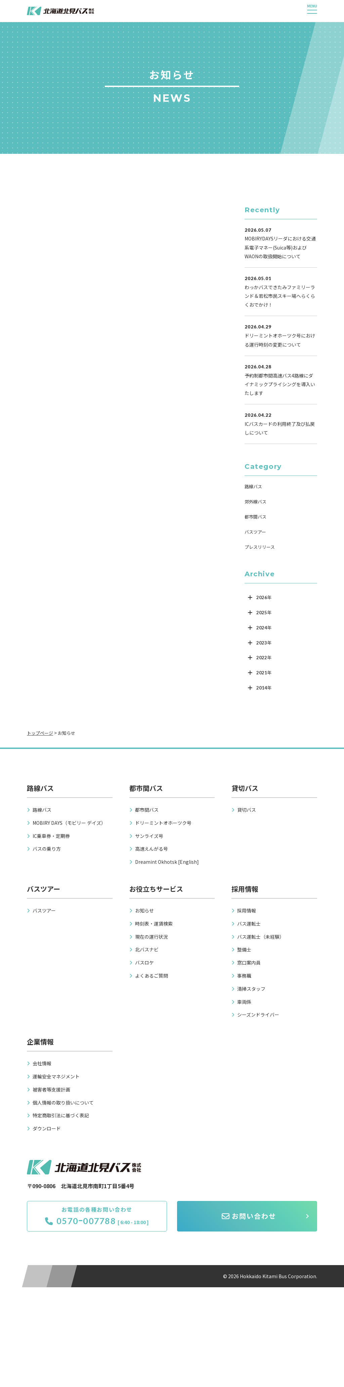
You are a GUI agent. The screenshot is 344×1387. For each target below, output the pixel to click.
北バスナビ (147, 949)
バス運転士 (249, 923)
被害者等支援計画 (51, 1089)
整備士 (244, 949)
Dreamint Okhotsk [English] (167, 861)
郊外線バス (255, 501)
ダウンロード (47, 1128)
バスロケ (144, 962)
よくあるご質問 (151, 975)
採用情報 (246, 910)
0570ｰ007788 (80, 1221)
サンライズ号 (149, 836)
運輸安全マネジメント (56, 1076)
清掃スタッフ (251, 988)
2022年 (263, 657)
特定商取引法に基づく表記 (61, 1115)
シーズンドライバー (258, 1014)
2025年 (263, 612)
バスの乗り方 (47, 848)
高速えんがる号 (151, 848)
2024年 (263, 627)
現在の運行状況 (151, 936)
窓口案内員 (249, 962)
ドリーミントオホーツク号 (163, 822)
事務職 (244, 975)
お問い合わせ (249, 1216)
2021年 (263, 672)
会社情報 (42, 1063)
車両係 (244, 1001)
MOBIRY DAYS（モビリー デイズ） (69, 822)
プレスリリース (260, 547)
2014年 (263, 687)
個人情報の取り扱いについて (63, 1102)
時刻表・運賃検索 (154, 923)
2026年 (263, 597)
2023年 (263, 642)
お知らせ (144, 910)
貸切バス (246, 809)
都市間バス (255, 516)
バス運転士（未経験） (260, 936)
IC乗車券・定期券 (51, 836)
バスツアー (255, 532)
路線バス (253, 486)
